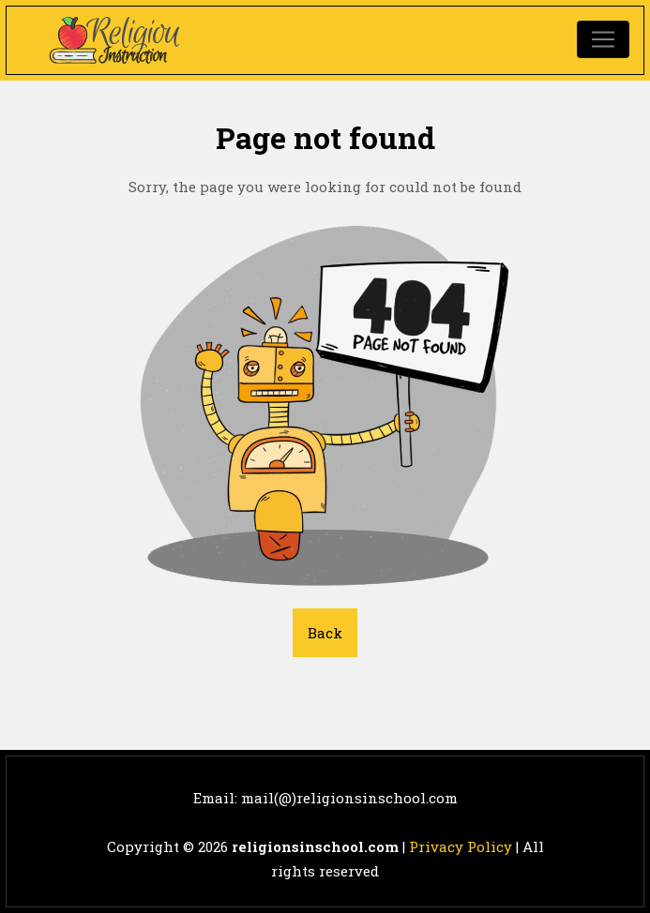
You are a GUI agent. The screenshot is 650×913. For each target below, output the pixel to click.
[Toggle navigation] (603, 39)
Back (325, 632)
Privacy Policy (460, 846)
